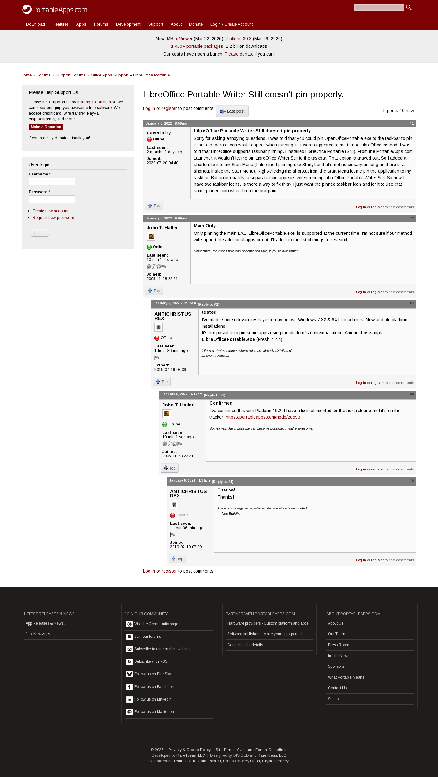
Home (26, 75)
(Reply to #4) (222, 482)
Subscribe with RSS (147, 662)
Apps (81, 24)
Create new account (50, 211)
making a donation (94, 102)
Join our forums (143, 637)
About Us (335, 623)
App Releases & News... (46, 623)
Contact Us (337, 688)
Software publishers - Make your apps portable (266, 634)
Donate (196, 24)
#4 (412, 394)
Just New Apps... (39, 634)
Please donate (239, 54)
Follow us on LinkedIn (149, 699)
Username (39, 174)
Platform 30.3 (239, 38)
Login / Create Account (231, 24)
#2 (412, 218)
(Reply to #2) (208, 304)
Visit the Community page (152, 624)
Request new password (53, 217)
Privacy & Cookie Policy (190, 750)
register (169, 108)
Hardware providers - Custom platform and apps (267, 623)
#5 (412, 480)
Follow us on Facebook (150, 687)
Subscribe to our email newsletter (158, 649)
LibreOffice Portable (151, 75)
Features (61, 24)
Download (35, 24)
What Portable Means (346, 677)
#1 (412, 123)
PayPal (215, 761)
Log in (149, 108)
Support (155, 24)
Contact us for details (245, 645)
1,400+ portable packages (197, 46)
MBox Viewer (180, 38)
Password (39, 192)
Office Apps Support (109, 75)
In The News (338, 655)
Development (128, 24)
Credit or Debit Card (188, 761)
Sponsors (336, 666)
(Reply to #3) (214, 395)
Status (333, 699)
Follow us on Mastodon (150, 712)
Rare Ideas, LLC (190, 755)
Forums (101, 24)
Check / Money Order (241, 761)
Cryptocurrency (275, 761)
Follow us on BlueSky (148, 674)
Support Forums (71, 75)
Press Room (338, 645)
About (176, 24)
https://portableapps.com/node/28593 (263, 417)
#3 (412, 303)
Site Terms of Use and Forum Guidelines (252, 750)
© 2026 (157, 750)
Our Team (336, 634)
